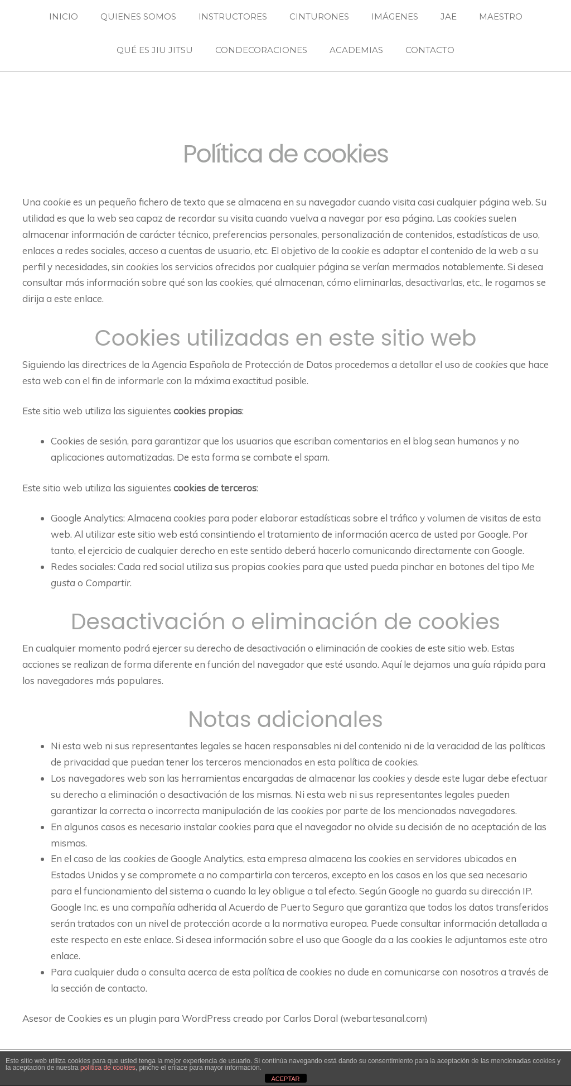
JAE (449, 16)
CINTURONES (319, 16)
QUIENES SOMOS (138, 16)
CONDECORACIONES (261, 50)
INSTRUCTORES (233, 16)
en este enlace (141, 939)
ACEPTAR (285, 1078)
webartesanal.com (384, 1018)
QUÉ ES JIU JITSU (155, 50)
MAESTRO (500, 16)
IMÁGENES (394, 16)
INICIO (63, 16)
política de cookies (108, 1067)
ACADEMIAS (356, 50)
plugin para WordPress (180, 1018)
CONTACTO (429, 50)
